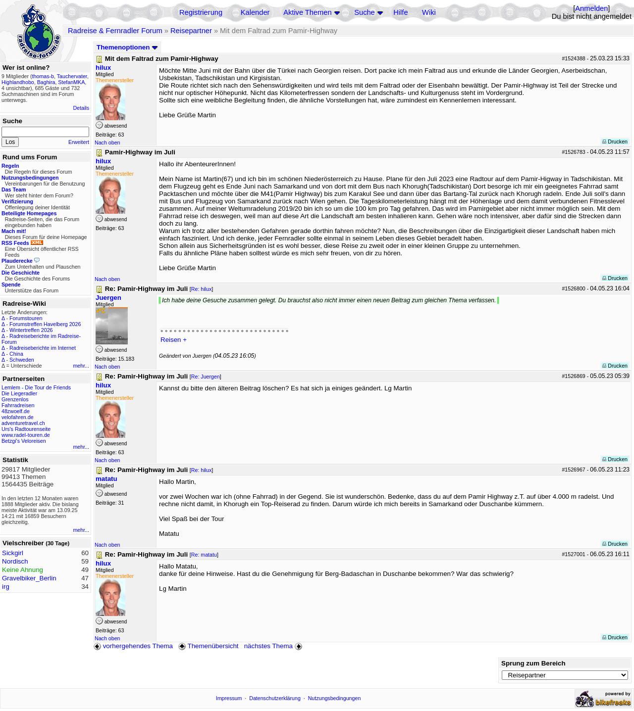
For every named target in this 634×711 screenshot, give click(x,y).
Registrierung (200, 12)
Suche (364, 12)
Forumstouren (25, 318)
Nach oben (107, 142)
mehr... (81, 366)
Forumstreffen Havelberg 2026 (45, 324)
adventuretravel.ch (23, 423)
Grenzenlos (15, 399)
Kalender (255, 12)
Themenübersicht (208, 646)
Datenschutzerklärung (275, 698)
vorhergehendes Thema (133, 646)
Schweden (21, 360)
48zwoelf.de (15, 411)
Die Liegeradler (19, 393)
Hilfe (400, 12)
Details (81, 108)
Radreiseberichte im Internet (42, 348)
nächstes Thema (274, 646)
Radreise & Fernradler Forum (115, 31)
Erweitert (78, 142)
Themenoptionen (127, 47)
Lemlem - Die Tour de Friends (36, 387)
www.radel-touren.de (25, 435)
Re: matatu (204, 555)
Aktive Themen (307, 12)
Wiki (429, 12)
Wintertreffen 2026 (31, 330)
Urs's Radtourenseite (26, 429)
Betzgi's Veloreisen (23, 441)
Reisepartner (191, 31)
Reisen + (173, 339)
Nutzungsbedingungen (334, 698)
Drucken (615, 141)
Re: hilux (201, 289)
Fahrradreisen (17, 405)
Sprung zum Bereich (533, 663)
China (16, 354)
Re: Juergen (205, 376)
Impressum (229, 698)
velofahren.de (17, 417)
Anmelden (591, 8)
